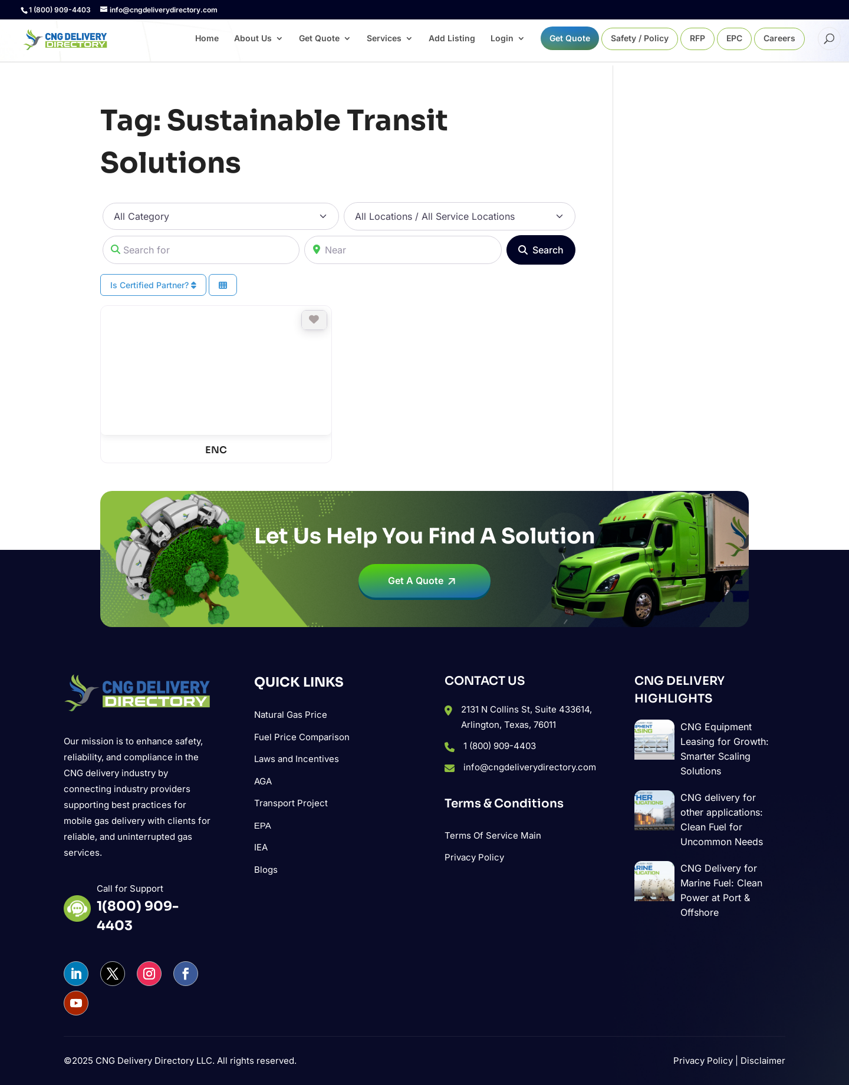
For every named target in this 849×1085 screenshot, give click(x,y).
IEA (261, 847)
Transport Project (291, 803)
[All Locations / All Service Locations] (459, 216)
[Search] (540, 250)
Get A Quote (415, 580)
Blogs (266, 869)
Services (384, 38)
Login (502, 38)
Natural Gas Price (290, 714)
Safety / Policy (640, 38)
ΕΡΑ (262, 825)
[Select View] (223, 285)
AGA (263, 781)
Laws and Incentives (296, 758)
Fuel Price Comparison (302, 737)
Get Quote (319, 38)
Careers (779, 38)
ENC (216, 450)
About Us (253, 38)
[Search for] (201, 250)
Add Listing (452, 38)
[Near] (402, 250)
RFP (697, 38)
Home (207, 38)
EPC (734, 38)
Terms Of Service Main (493, 835)
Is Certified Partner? (153, 285)
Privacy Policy (474, 857)
